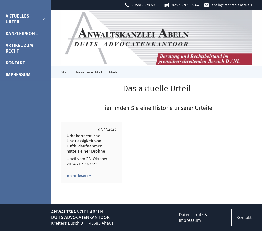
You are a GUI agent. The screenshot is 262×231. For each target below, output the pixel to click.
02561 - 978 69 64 (181, 5)
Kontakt (15, 63)
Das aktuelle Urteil (88, 72)
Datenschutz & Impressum (193, 217)
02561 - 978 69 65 (142, 5)
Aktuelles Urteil (26, 19)
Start (65, 72)
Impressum (18, 74)
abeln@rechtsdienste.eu (228, 5)
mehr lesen (79, 175)
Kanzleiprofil (22, 33)
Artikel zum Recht (19, 48)
